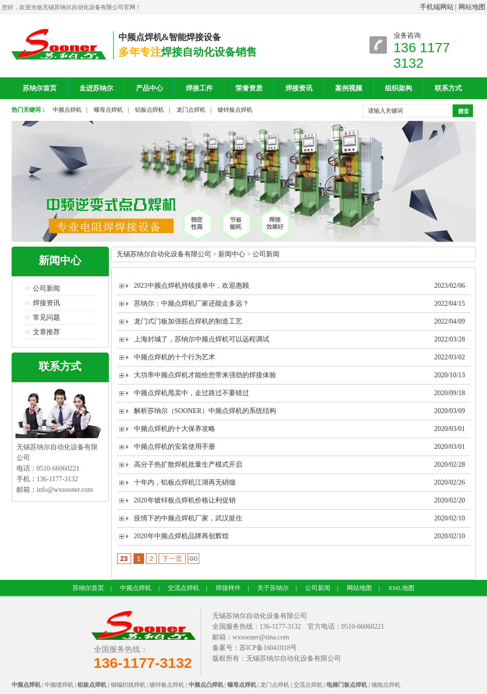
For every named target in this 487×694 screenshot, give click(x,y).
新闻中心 (60, 260)
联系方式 (448, 88)
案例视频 (348, 88)
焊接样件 (228, 587)
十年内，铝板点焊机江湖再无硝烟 (185, 482)
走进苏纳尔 (96, 88)
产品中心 (149, 88)
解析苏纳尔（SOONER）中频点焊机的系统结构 (205, 410)
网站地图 (472, 7)
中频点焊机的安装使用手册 (174, 446)
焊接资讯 (298, 88)
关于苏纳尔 (273, 587)
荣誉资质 (249, 88)
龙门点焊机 (191, 109)
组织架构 (398, 88)
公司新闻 (46, 288)
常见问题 (46, 317)
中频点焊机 (67, 109)
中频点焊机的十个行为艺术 (174, 357)
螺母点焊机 (108, 109)
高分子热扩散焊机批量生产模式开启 (188, 464)
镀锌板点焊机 (235, 109)
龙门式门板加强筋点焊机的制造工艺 (188, 321)
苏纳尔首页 (40, 88)
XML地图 (401, 587)
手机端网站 (437, 7)
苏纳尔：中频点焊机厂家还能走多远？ (191, 303)
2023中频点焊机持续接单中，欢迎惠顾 (191, 285)
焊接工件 (199, 88)
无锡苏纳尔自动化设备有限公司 (164, 254)
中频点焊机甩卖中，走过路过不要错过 (191, 393)
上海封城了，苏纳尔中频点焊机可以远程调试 (201, 339)
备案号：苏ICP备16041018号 (254, 647)
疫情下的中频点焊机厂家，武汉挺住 (188, 518)
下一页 (172, 558)
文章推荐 (46, 332)
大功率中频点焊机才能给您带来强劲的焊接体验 (205, 375)
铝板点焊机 (149, 109)
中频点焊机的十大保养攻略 (174, 428)
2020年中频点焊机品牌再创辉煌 (181, 536)
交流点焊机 (183, 587)
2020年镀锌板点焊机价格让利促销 (185, 500)
